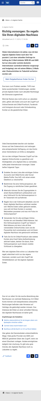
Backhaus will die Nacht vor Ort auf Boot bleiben (20, 329)
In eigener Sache (16, 20)
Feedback (8, 356)
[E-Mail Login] (37, 3)
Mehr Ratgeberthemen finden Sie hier (19, 79)
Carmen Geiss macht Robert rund (15, 326)
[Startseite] (7, 2)
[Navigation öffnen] (2, 2)
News (8, 20)
